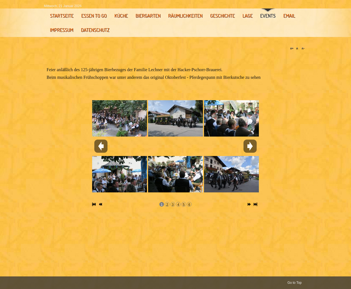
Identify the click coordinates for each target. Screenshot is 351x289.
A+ (292, 49)
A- (302, 49)
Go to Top (294, 283)
